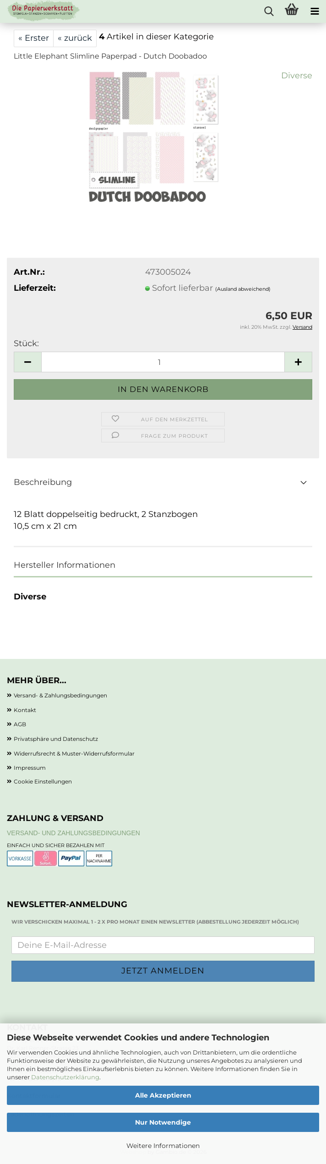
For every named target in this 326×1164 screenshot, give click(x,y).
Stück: (26, 343)
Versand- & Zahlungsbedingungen (60, 695)
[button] (27, 362)
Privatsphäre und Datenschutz (56, 738)
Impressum (30, 767)
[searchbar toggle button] (268, 11)
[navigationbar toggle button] (314, 11)
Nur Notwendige (163, 1122)
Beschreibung (43, 482)
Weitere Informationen (163, 1146)
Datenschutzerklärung (65, 1077)
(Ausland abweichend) (243, 289)
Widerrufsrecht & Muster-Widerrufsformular (74, 753)
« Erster (33, 38)
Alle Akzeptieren (163, 1095)
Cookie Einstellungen (43, 781)
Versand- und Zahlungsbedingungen (73, 833)
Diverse (296, 76)
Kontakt (25, 710)
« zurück (75, 38)
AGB (20, 724)
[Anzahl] (163, 362)
